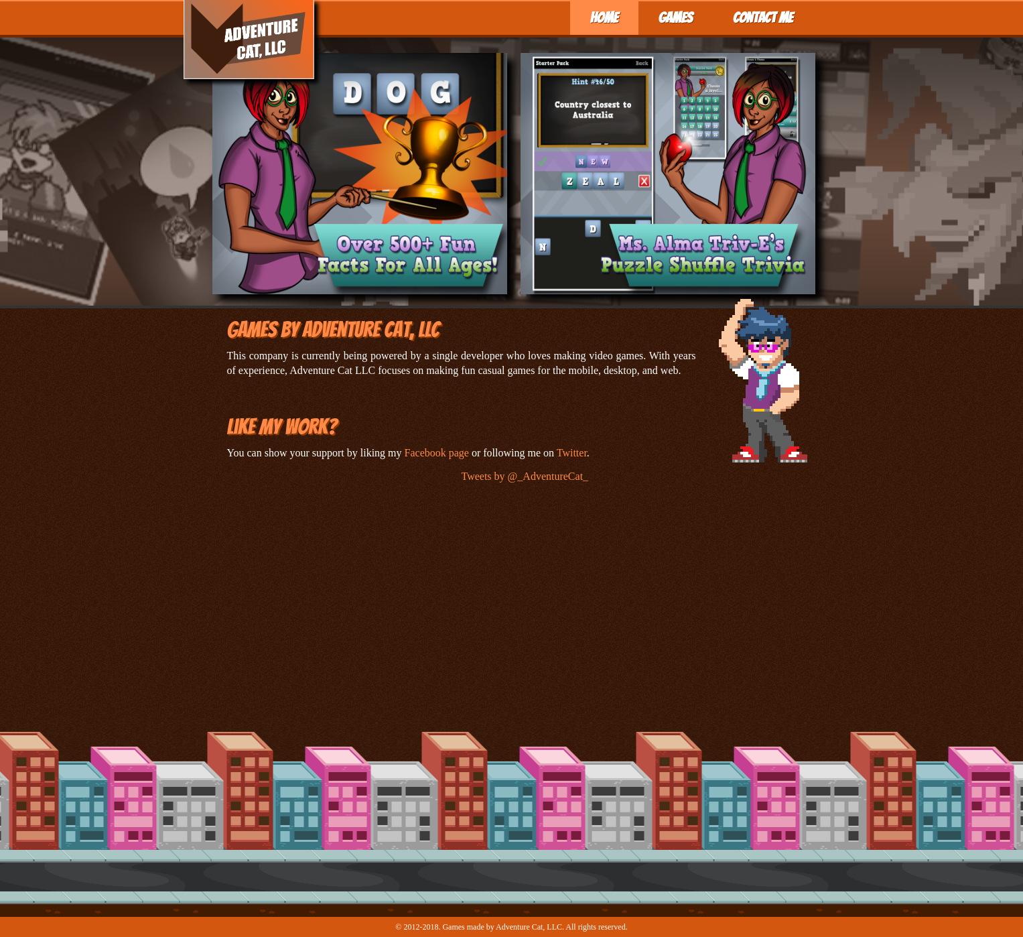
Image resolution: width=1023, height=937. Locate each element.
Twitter (572, 452)
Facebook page (437, 452)
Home (604, 17)
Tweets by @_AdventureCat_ (525, 476)
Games (676, 17)
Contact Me (763, 17)
